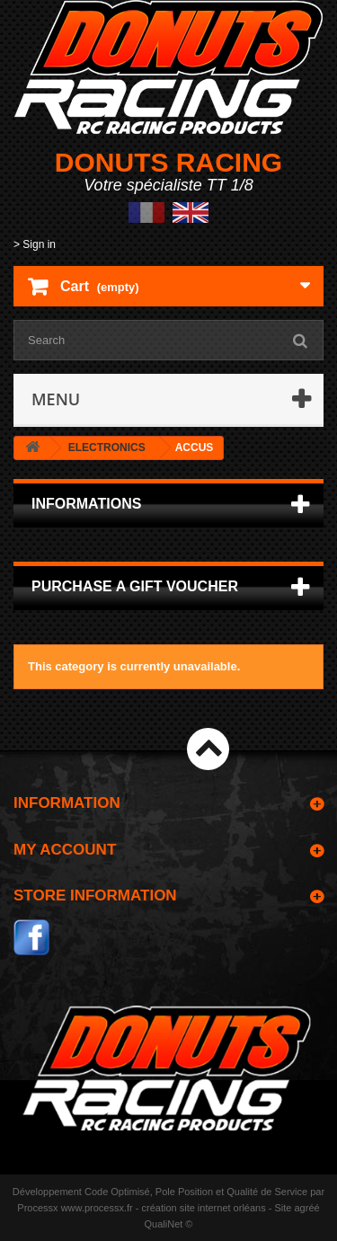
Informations (86, 503)
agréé (307, 1207)
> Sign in (34, 244)
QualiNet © (169, 1224)
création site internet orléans (204, 1207)
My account (64, 849)
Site (282, 1207)
